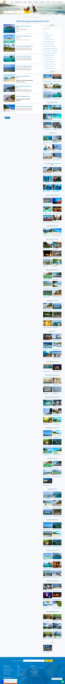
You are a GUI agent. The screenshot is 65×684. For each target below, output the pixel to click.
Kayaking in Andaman (7, 673)
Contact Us (53, 2)
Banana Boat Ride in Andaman (8, 670)
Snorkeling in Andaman (7, 667)
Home (12, 2)
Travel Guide (46, 33)
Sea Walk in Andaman (7, 671)
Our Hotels (48, 2)
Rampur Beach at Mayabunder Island (24, 106)
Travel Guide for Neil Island (48, 57)
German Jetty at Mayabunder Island (24, 66)
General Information (20, 674)
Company (25, 2)
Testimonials (19, 673)
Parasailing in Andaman (7, 674)
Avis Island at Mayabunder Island (23, 56)
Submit (54, 672)
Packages (30, 2)
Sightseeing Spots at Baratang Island (50, 52)
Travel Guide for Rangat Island (49, 61)
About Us (18, 667)
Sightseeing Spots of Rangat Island (50, 46)
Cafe (45, 30)
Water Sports (35, 2)
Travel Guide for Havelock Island (49, 66)
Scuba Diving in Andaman (8, 669)
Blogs (17, 671)
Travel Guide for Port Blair (48, 35)
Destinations (42, 2)
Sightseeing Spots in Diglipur (49, 44)
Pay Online (18, 675)
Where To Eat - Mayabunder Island (24, 36)
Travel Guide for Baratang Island (49, 68)
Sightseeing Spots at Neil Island (49, 41)
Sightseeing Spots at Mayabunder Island (51, 48)
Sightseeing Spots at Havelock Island (50, 50)
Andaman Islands (47, 28)
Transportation (60, 2)
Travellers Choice (47, 37)
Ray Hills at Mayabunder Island (23, 96)
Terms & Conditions (20, 669)
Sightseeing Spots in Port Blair (49, 39)
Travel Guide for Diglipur (48, 59)
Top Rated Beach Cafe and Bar (49, 55)
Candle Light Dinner (18, 2)
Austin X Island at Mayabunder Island (24, 46)
